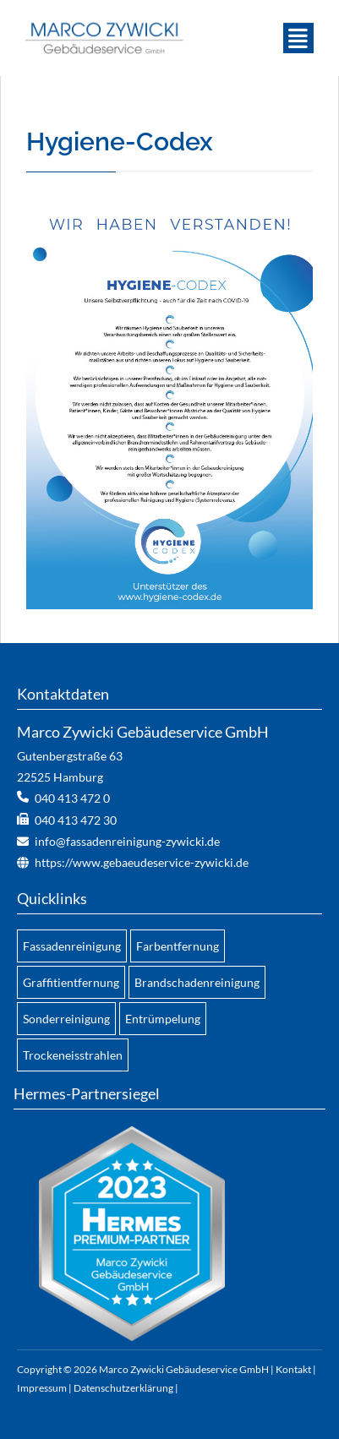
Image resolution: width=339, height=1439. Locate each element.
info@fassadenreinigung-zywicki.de (127, 841)
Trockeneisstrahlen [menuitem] (73, 1055)
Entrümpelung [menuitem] (162, 1018)
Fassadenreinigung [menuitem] (72, 946)
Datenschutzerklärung (123, 1388)
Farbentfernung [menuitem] (177, 946)
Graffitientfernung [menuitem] (71, 982)
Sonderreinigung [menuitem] (66, 1018)
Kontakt (293, 1369)
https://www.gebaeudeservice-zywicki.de (142, 862)
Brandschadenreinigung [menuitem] (197, 982)
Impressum (42, 1388)
